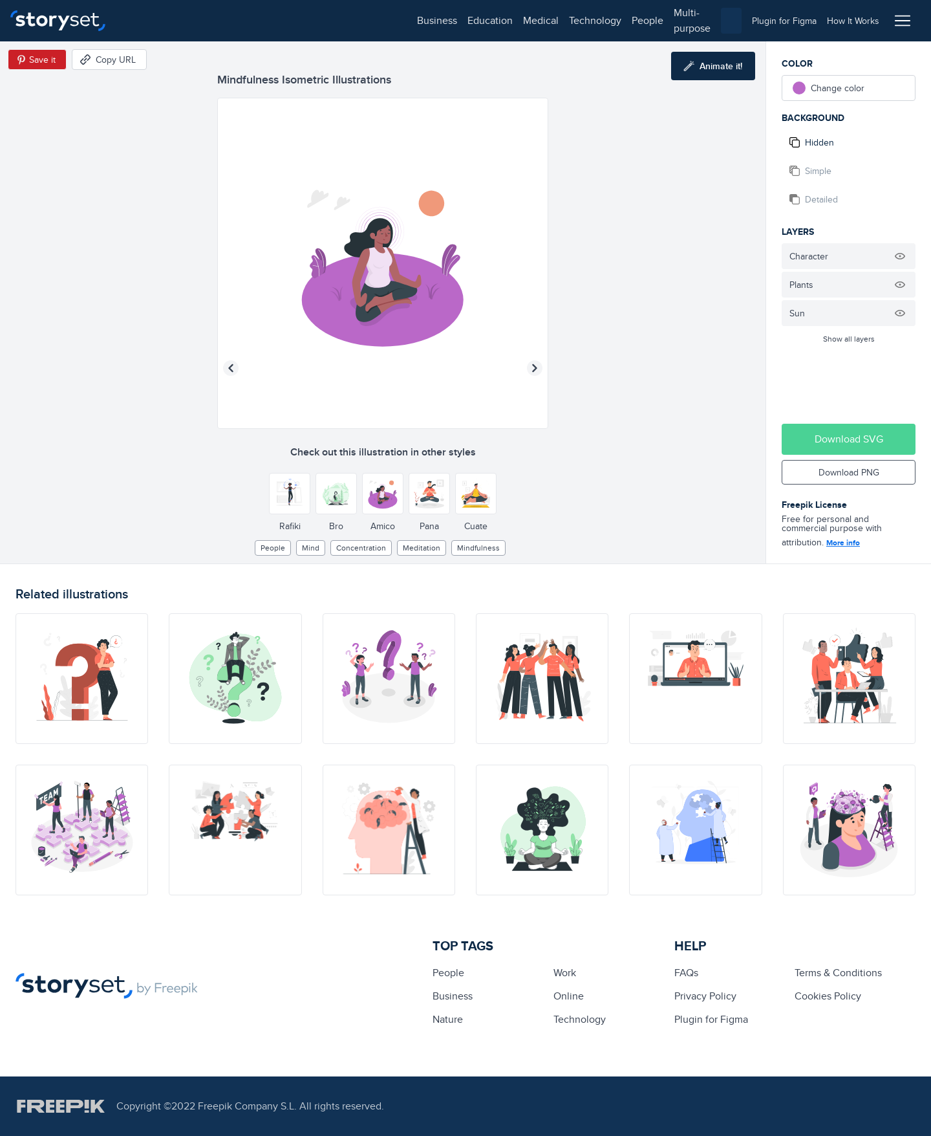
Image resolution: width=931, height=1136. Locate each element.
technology (304, 20)
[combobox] (599, 21)
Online (568, 996)
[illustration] (82, 678)
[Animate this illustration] (713, 66)
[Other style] (289, 493)
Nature (448, 1019)
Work (564, 972)
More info (843, 543)
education (199, 20)
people (356, 20)
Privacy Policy (705, 996)
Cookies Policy (828, 996)
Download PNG (849, 472)
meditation (421, 547)
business (146, 20)
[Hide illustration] (900, 256)
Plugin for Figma (711, 1019)
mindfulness (478, 547)
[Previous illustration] (231, 368)
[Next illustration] (534, 368)
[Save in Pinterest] (37, 59)
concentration (361, 547)
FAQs (686, 972)
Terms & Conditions (838, 972)
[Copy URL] (109, 59)
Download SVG (849, 438)
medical (250, 20)
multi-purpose (414, 20)
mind (310, 547)
